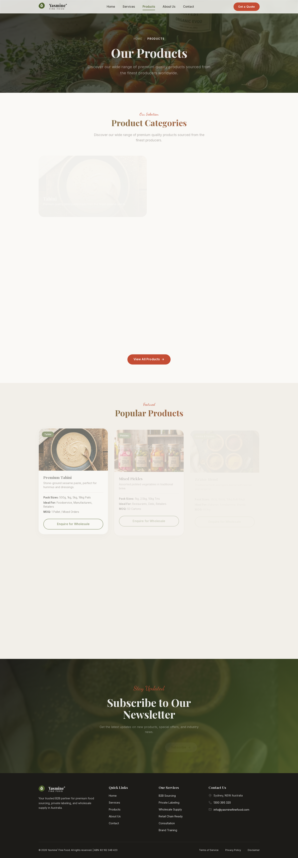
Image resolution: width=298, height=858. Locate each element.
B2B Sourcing (167, 795)
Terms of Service (209, 850)
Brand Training (168, 830)
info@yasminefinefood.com (231, 809)
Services (129, 6)
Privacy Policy (233, 850)
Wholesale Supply (170, 809)
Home (111, 6)
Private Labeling (169, 802)
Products (149, 6)
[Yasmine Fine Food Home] (53, 6)
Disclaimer (254, 850)
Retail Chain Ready (171, 816)
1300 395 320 (222, 802)
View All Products (149, 359)
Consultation (167, 823)
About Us (169, 6)
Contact (188, 6)
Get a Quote (246, 6)
